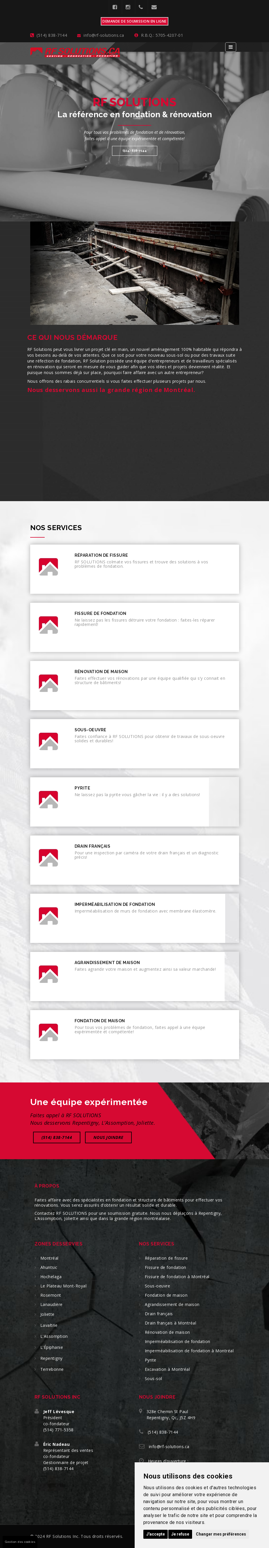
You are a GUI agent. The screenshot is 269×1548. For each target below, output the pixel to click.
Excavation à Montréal (167, 1369)
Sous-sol (153, 1378)
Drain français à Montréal (170, 1323)
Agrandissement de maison (172, 1304)
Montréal (49, 1258)
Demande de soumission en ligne (134, 21)
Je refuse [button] (180, 1534)
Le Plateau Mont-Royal (63, 1286)
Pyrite (150, 1360)
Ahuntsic (48, 1267)
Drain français (159, 1313)
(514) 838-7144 (134, 151)
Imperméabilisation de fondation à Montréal (189, 1350)
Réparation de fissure (166, 1258)
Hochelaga (51, 1276)
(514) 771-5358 (58, 1429)
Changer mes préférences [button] (221, 1534)
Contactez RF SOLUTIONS (61, 1213)
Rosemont (50, 1295)
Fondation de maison (166, 1295)
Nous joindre (108, 1137)
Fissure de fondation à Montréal (177, 1276)
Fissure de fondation (165, 1267)
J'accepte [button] (155, 1534)
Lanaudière (51, 1304)
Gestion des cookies (20, 1541)
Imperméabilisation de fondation (177, 1341)
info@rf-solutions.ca (169, 1446)
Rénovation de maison (167, 1332)
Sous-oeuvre (157, 1286)
